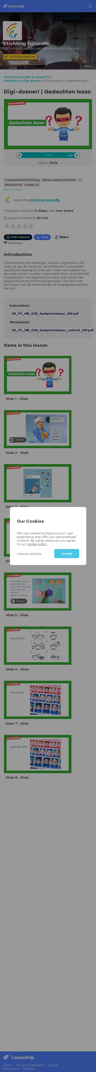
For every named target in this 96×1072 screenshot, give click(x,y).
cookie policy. (37, 544)
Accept (66, 553)
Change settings (29, 553)
